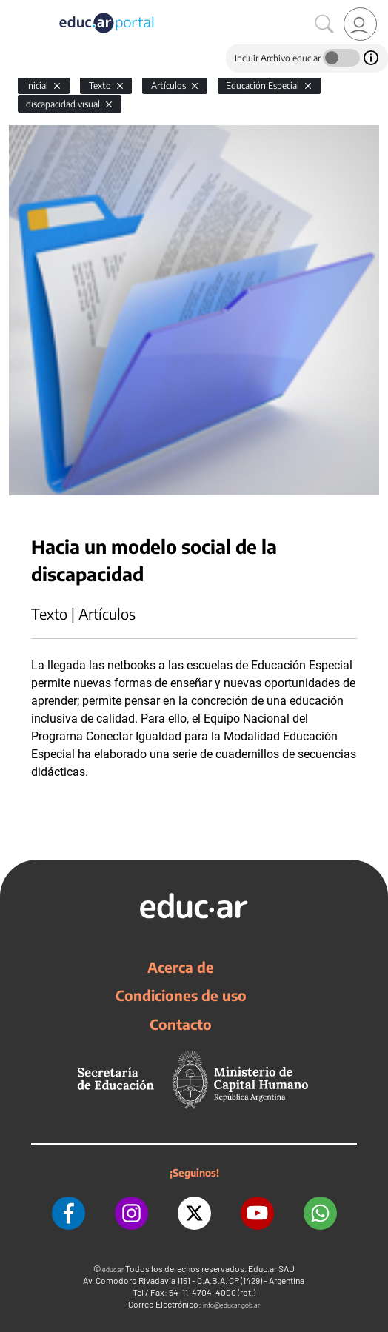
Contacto (181, 1024)
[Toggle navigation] (13, 8)
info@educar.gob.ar (231, 1305)
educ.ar (113, 1269)
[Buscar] (324, 24)
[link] (360, 24)
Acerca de (180, 967)
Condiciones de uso (181, 995)
